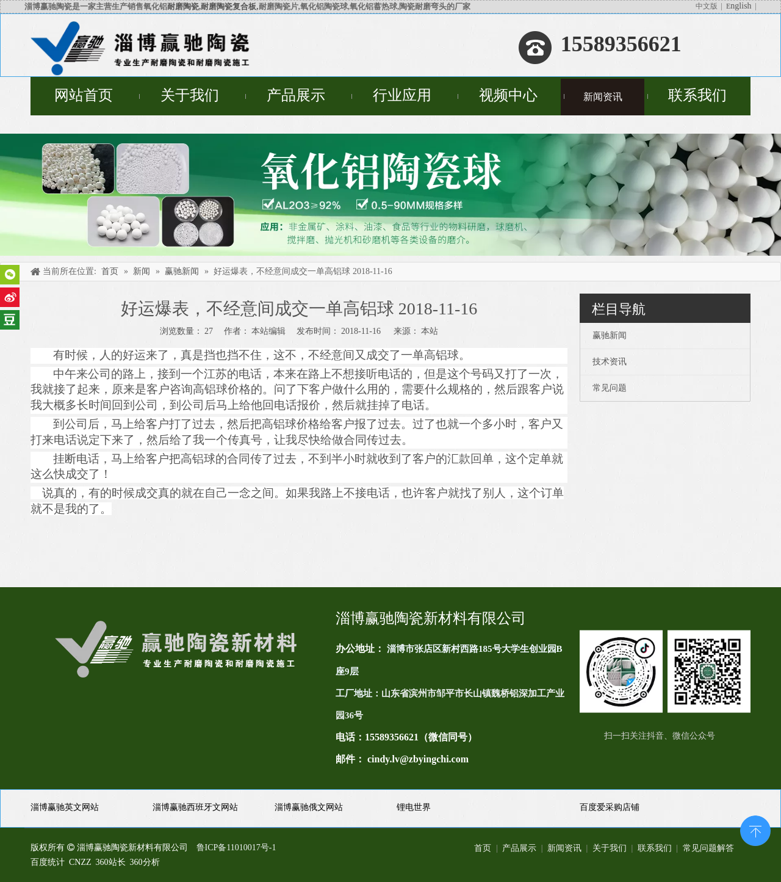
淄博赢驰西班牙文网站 (195, 807)
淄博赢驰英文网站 (65, 807)
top (755, 829)
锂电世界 (414, 807)
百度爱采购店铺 (609, 807)
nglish (740, 5)
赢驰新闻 (609, 335)
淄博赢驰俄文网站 (309, 807)
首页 (482, 848)
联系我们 (655, 848)
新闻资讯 (564, 848)
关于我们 (609, 848)
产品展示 (519, 848)
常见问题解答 (708, 848)
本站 (429, 331)
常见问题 (609, 387)
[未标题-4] (390, 195)
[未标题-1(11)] (665, 671)
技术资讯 (609, 361)
